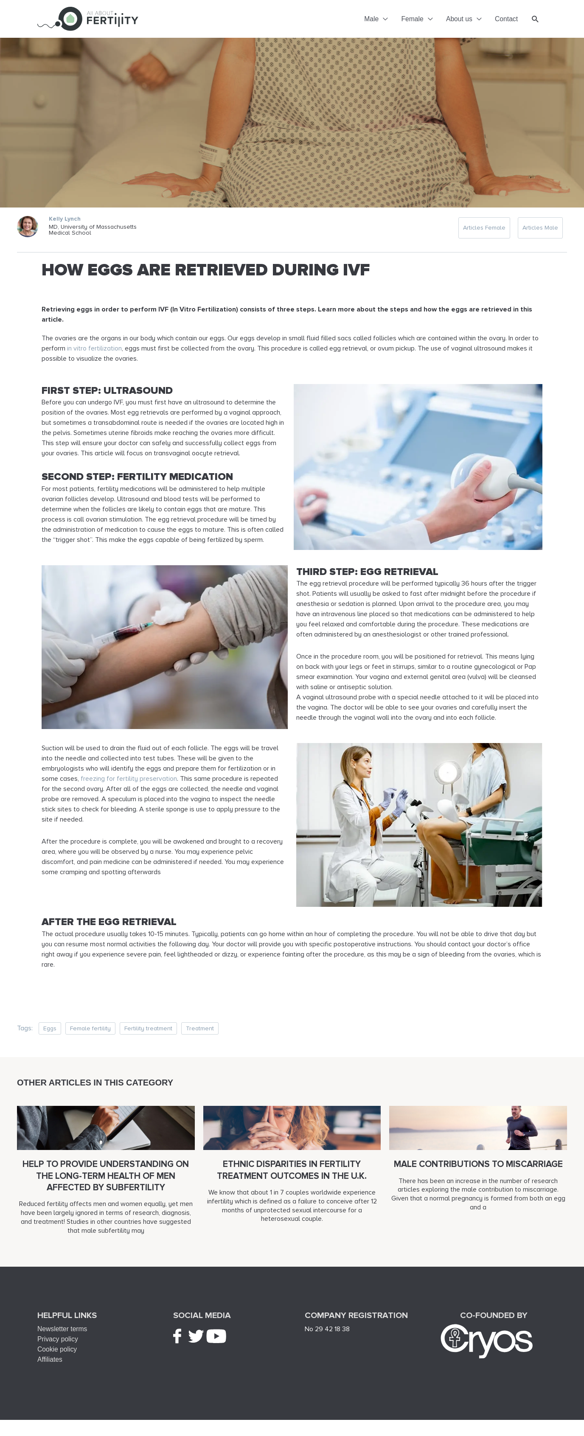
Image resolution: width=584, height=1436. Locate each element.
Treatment (200, 1034)
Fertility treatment (148, 1034)
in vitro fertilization (94, 354)
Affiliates (50, 1365)
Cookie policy (57, 1355)
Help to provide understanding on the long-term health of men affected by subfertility (105, 1182)
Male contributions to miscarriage (478, 1170)
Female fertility (90, 1034)
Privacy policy (58, 1345)
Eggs (49, 1034)
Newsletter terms (62, 1334)
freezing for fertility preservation (129, 784)
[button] (535, 21)
